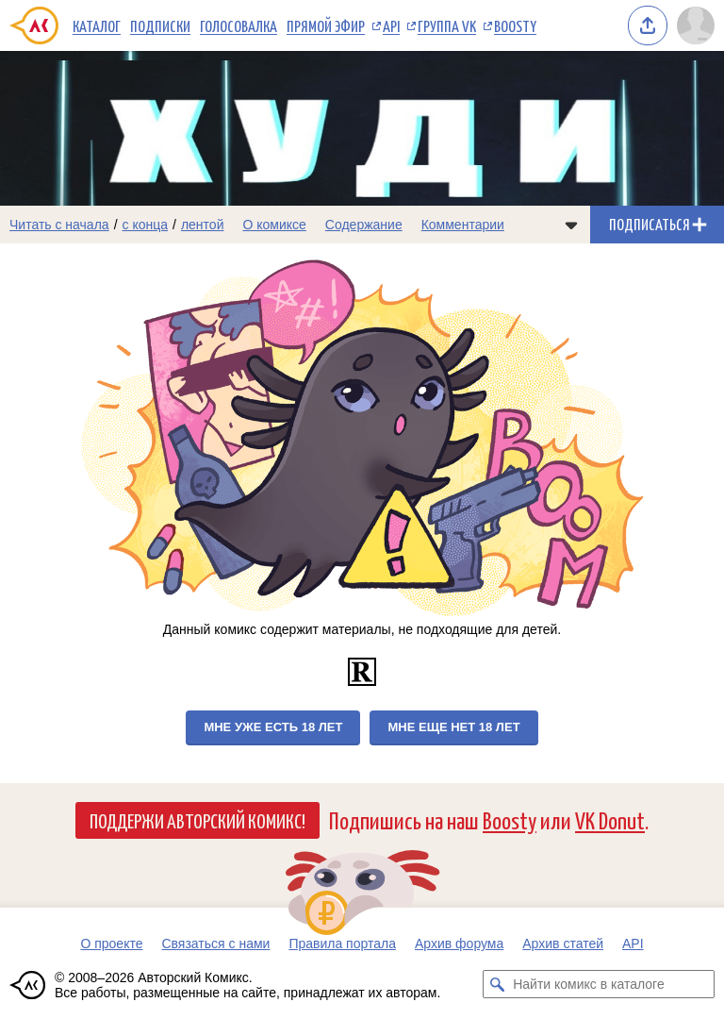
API (391, 25)
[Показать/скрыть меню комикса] (571, 224)
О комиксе (273, 224)
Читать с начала (59, 224)
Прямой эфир (326, 25)
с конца (146, 224)
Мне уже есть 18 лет (273, 727)
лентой (202, 224)
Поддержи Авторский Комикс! (197, 820)
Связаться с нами (215, 943)
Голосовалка (238, 25)
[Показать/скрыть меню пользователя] (695, 25)
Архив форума (459, 943)
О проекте (111, 943)
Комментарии (462, 224)
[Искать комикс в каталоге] (497, 984)
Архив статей (562, 943)
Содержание (364, 224)
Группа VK (447, 25)
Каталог (97, 25)
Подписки (160, 25)
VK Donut (610, 819)
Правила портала (342, 943)
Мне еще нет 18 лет (453, 727)
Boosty (515, 25)
